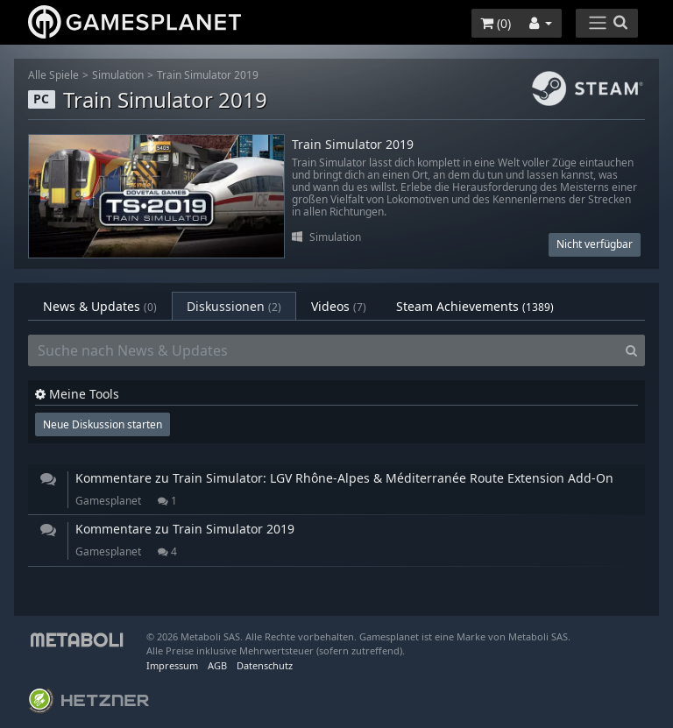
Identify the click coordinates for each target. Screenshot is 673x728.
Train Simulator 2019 (208, 74)
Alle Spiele (53, 74)
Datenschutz (265, 665)
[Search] (631, 350)
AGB (217, 665)
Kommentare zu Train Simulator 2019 (184, 528)
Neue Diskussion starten (102, 424)
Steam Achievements (475, 306)
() (495, 23)
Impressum (172, 665)
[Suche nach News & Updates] (323, 350)
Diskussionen (234, 306)
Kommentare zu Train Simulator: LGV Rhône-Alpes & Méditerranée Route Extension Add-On (344, 478)
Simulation (118, 74)
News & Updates (100, 306)
